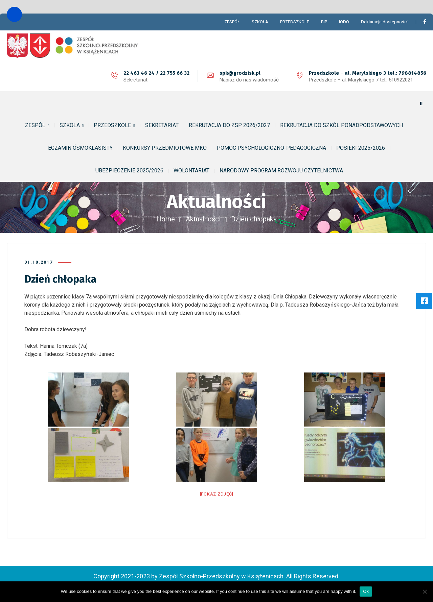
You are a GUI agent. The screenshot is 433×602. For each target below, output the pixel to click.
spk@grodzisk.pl (240, 73)
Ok (366, 591)
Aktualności (203, 219)
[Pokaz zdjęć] (216, 494)
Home (165, 219)
